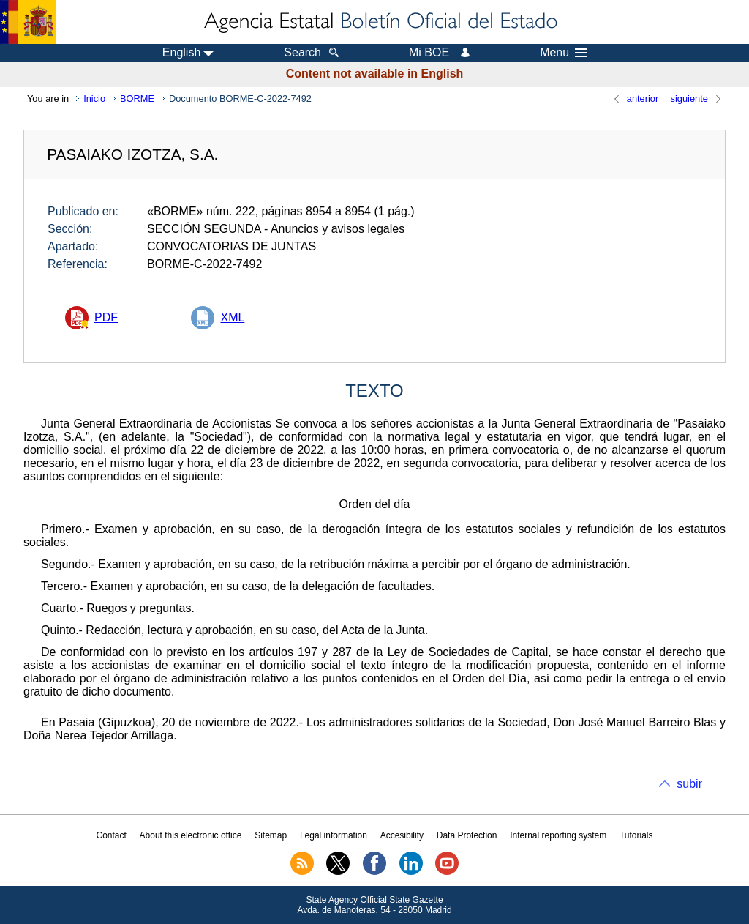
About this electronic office (191, 835)
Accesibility (402, 835)
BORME (137, 98)
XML (232, 317)
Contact (111, 835)
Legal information (333, 835)
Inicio (94, 98)
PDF (106, 317)
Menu (563, 53)
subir (689, 784)
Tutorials (636, 835)
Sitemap (271, 835)
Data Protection (467, 835)
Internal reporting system (558, 835)
